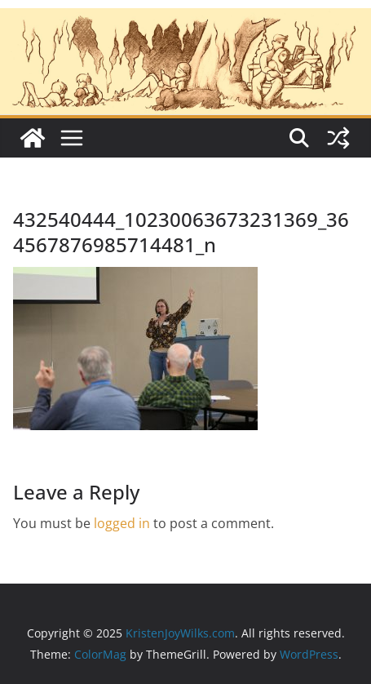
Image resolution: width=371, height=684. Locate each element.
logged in (122, 523)
